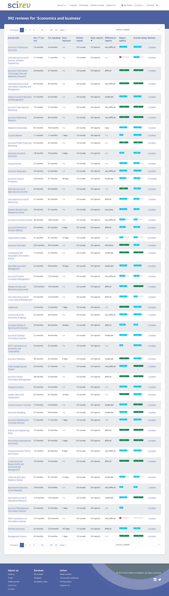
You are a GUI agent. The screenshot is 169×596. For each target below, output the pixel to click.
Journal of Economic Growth (20, 220)
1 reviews (152, 47)
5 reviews (152, 153)
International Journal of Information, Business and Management (19, 86)
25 (42, 30)
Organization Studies (17, 237)
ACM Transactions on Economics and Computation (17, 348)
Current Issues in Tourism (19, 405)
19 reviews (152, 178)
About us (61, 5)
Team (10, 578)
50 (56, 30)
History (11, 574)
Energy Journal (14, 163)
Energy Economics (16, 387)
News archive (65, 574)
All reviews (83, 5)
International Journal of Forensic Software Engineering (18, 60)
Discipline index (40, 581)
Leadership (13, 307)
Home (150, 5)
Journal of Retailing (16, 359)
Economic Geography (17, 171)
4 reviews (152, 477)
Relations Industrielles (17, 128)
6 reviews (152, 227)
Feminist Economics (16, 528)
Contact (11, 589)
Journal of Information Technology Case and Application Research (18, 73)
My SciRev (126, 5)
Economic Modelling (16, 412)
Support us (111, 5)
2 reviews (152, 135)
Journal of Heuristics (17, 245)
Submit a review (97, 5)
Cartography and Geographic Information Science (18, 256)
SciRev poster (14, 581)
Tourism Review (15, 135)
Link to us (12, 585)
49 (51, 30)
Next (63, 30)
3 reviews (152, 189)
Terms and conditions (69, 578)
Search (138, 5)
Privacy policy (65, 581)
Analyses (73, 5)
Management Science (17, 536)
